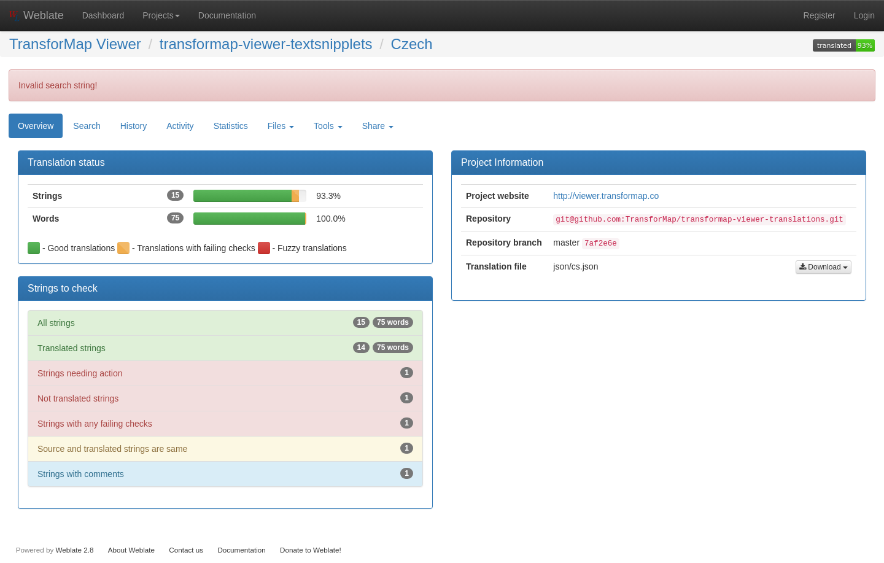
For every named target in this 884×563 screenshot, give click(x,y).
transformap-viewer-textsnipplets (266, 44)
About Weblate (131, 550)
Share (378, 126)
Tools (328, 126)
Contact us (186, 550)
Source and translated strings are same (225, 448)
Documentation (227, 15)
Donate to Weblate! (310, 550)
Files (281, 126)
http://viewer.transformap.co (606, 196)
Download (823, 267)
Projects (161, 15)
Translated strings (225, 347)
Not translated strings (225, 397)
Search (86, 126)
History (133, 126)
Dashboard (103, 15)
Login (864, 15)
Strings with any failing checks (225, 423)
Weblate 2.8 (74, 550)
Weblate (36, 15)
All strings (225, 322)
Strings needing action (225, 372)
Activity (179, 126)
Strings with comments (225, 473)
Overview (35, 126)
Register (820, 15)
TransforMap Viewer (75, 44)
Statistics (231, 126)
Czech (412, 44)
